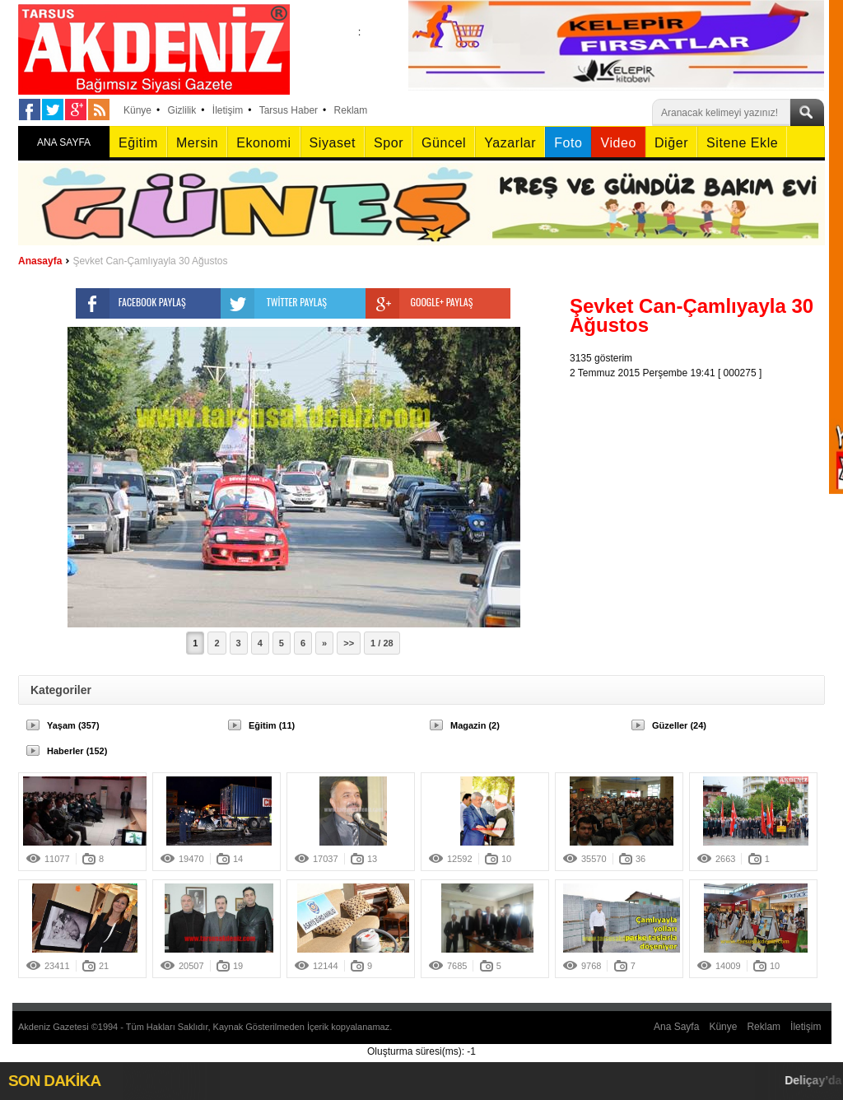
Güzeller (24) (679, 725)
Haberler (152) (77, 751)
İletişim (227, 110)
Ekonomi (263, 143)
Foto (568, 143)
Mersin (197, 143)
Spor (388, 143)
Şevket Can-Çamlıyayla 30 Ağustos (149, 261)
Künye (137, 110)
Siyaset (333, 143)
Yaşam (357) (73, 725)
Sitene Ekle (742, 143)
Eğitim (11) (272, 725)
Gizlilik (182, 110)
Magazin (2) (475, 725)
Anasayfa (40, 261)
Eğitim (138, 143)
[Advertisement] (701, 483)
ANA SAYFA (64, 142)
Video (618, 143)
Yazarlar (510, 143)
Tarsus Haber (288, 110)
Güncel (444, 143)
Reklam (351, 110)
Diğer (671, 143)
